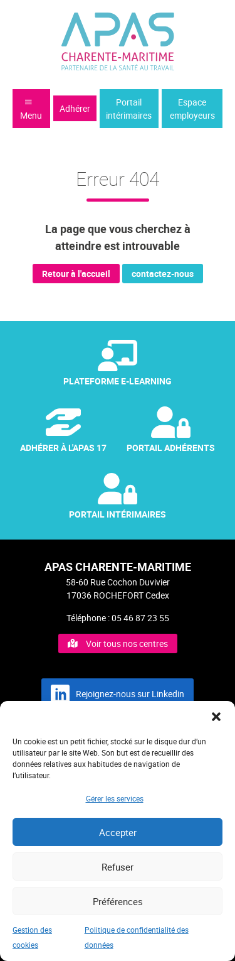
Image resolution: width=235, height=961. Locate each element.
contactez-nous (163, 274)
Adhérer (75, 108)
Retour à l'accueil (76, 274)
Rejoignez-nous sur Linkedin (117, 694)
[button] (216, 716)
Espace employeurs (192, 108)
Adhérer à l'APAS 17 (63, 429)
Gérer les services (115, 798)
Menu (31, 109)
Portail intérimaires (129, 108)
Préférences (118, 901)
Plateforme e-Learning (117, 363)
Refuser (117, 867)
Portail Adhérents (171, 429)
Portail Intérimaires (117, 496)
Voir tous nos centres (118, 643)
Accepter (118, 832)
